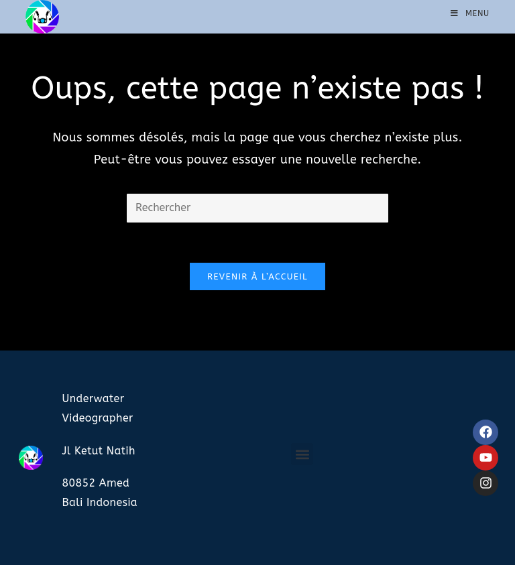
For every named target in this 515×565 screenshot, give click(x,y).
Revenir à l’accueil (257, 276)
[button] (302, 454)
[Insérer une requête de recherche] (257, 208)
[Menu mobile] (470, 13)
